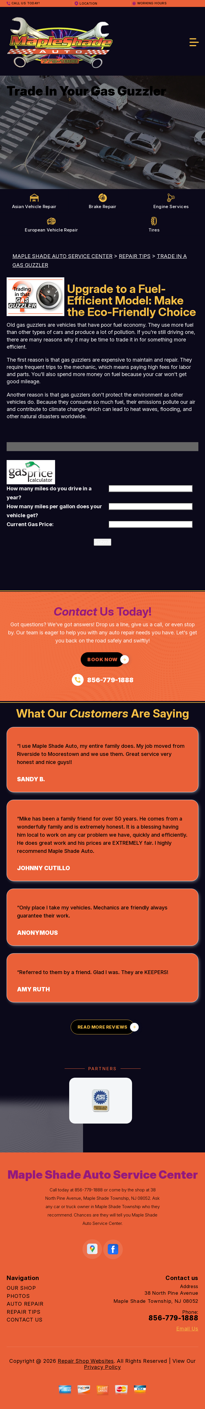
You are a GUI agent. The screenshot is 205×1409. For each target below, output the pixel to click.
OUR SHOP (21, 1288)
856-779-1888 (89, 1190)
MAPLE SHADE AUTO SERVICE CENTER (62, 256)
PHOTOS (18, 1296)
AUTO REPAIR (25, 1304)
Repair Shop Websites (86, 1361)
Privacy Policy (102, 1367)
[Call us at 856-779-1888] (102, 680)
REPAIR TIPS (135, 256)
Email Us (187, 1328)
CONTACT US (25, 1320)
